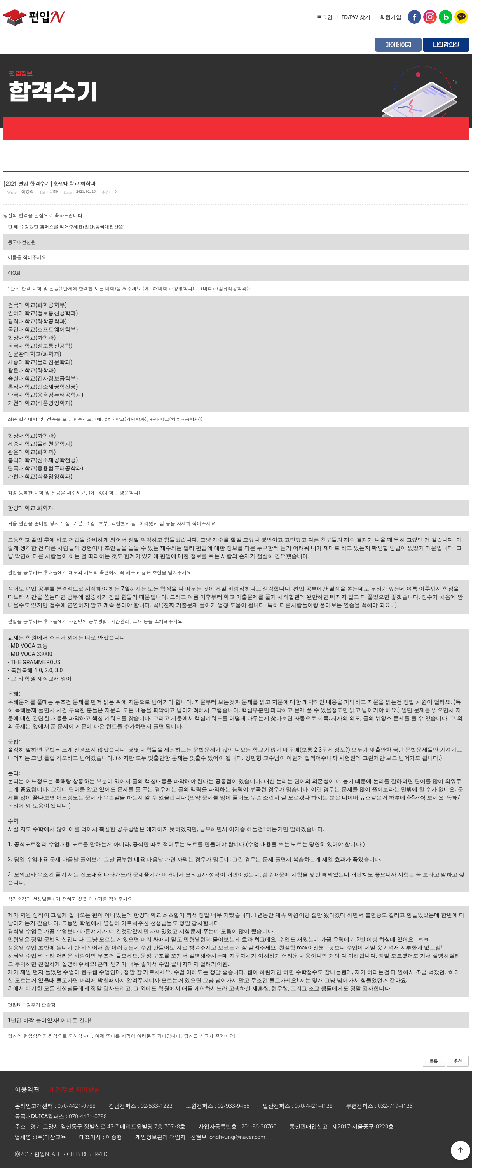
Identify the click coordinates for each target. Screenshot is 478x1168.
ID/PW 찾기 (356, 17)
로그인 (324, 17)
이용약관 (27, 1089)
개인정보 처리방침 (74, 1089)
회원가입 (390, 17)
